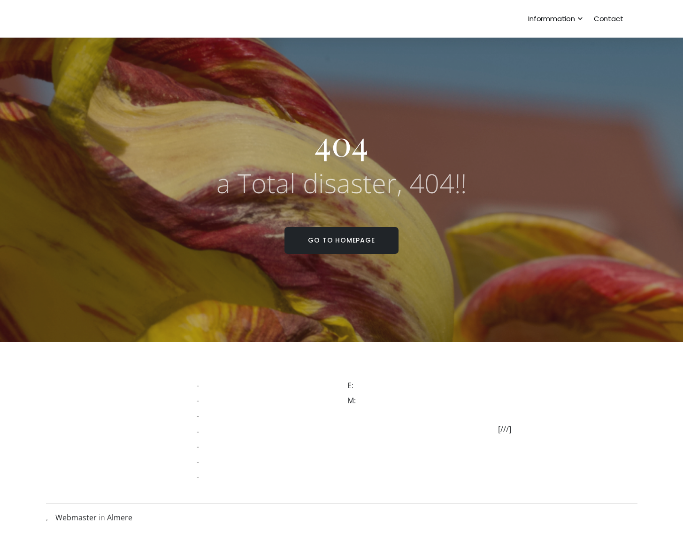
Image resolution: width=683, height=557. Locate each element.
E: (354, 385)
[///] (508, 429)
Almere (119, 517)
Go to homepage (341, 240)
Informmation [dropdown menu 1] (551, 19)
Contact (608, 19)
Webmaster (76, 517)
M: (355, 400)
